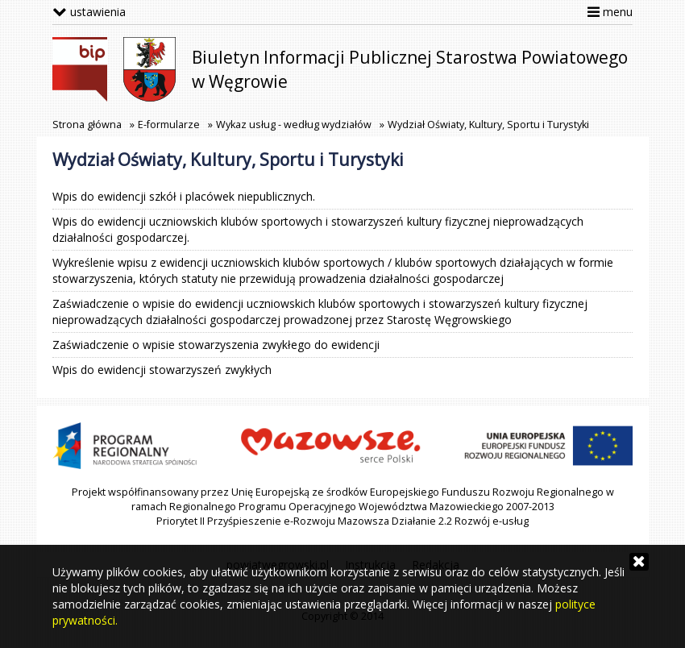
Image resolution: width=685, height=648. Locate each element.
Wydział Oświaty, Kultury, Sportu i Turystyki (488, 124)
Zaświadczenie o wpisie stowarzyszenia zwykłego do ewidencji (216, 344)
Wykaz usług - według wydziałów (294, 124)
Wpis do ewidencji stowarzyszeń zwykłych (162, 369)
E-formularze (169, 124)
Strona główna (87, 124)
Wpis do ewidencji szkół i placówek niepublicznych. (183, 196)
